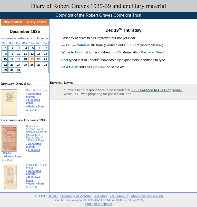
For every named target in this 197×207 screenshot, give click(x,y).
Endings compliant (98, 204)
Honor (80, 52)
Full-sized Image (33, 101)
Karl (64, 60)
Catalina (83, 45)
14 (45, 53)
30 (11, 70)
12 (32, 53)
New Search (13, 22)
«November (8, 38)
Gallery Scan (36, 106)
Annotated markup (33, 95)
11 (25, 53)
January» (42, 38)
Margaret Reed (152, 52)
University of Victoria (76, 196)
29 (5, 70)
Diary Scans (36, 22)
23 (11, 64)
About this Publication (147, 196)
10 (18, 53)
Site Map (100, 196)
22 (5, 64)
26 (32, 64)
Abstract (25, 38)
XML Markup (119, 196)
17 (18, 59)
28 (45, 64)
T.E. (68, 45)
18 (25, 59)
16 (11, 59)
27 (38, 64)
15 (5, 59)
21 (45, 59)
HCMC (53, 196)
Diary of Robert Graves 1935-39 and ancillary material (98, 6)
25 (25, 64)
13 (38, 53)
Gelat (73, 67)
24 (18, 64)
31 (18, 70)
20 (38, 59)
